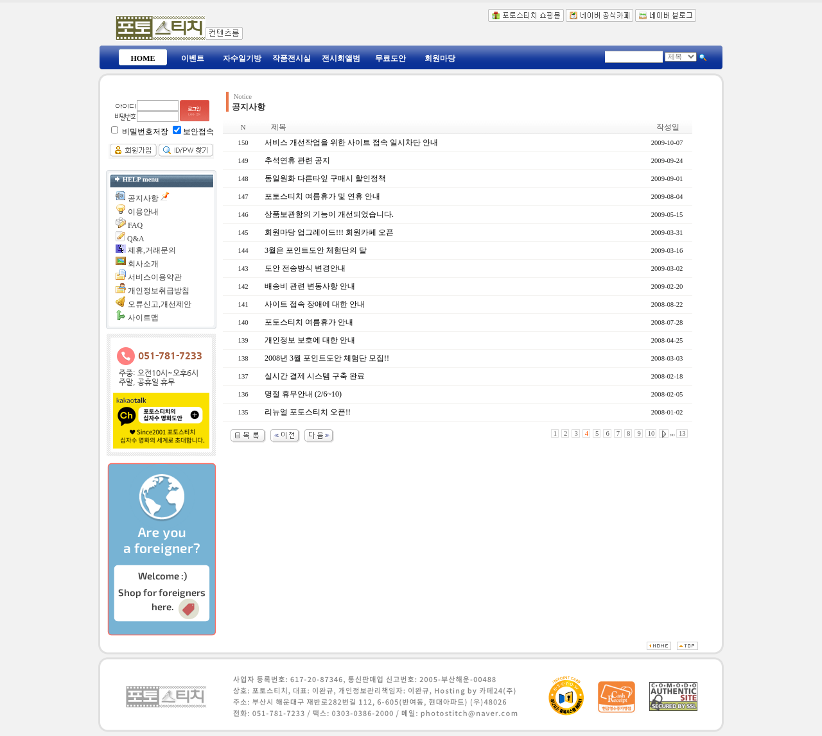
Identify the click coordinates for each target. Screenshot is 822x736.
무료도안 (390, 58)
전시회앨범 (341, 58)
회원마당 (439, 58)
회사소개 (143, 263)
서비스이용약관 (155, 277)
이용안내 (143, 211)
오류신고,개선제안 (159, 304)
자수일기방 (242, 58)
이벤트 (192, 58)
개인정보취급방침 (158, 290)
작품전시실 (291, 58)
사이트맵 (143, 317)
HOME (143, 58)
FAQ (135, 225)
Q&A (135, 238)
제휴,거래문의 (152, 250)
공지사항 (143, 198)
